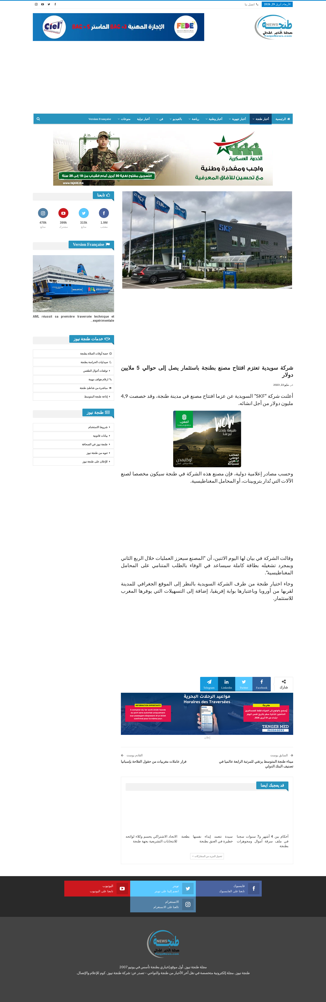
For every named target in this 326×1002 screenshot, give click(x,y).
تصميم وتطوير (69, 994)
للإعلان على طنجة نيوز (95, 461)
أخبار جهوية (239, 119)
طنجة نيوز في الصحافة (95, 444)
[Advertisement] (163, 79)
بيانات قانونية (100, 435)
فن (161, 119)
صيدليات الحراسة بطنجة (96, 362)
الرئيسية (283, 119)
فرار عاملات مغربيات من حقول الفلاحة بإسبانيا (153, 761)
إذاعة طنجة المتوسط (96, 396)
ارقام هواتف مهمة (100, 379)
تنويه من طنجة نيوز (97, 453)
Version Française (100, 119)
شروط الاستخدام (98, 427)
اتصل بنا (251, 4)
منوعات (125, 119)
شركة (47, 994)
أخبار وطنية (215, 119)
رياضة (195, 119)
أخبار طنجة (262, 119)
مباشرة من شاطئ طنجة (96, 388)
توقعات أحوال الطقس (95, 370)
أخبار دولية (143, 119)
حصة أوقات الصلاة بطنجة (96, 353)
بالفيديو (177, 119)
